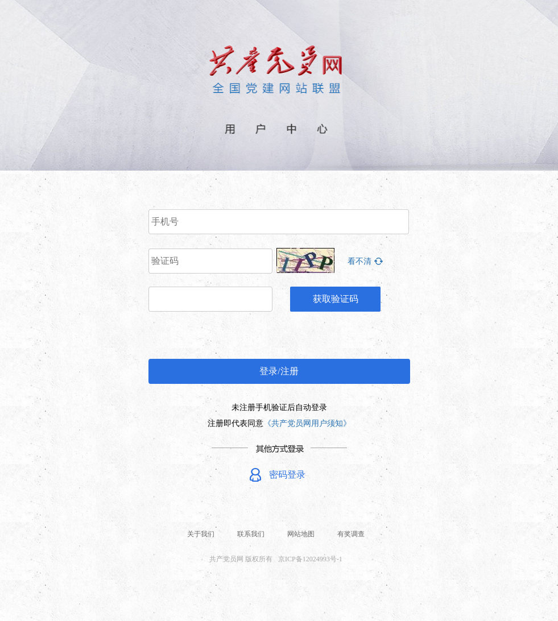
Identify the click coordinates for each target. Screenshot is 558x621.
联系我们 (250, 534)
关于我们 (200, 534)
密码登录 (287, 474)
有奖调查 (351, 534)
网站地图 (301, 534)
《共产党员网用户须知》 (307, 423)
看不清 (359, 261)
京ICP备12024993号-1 (310, 559)
